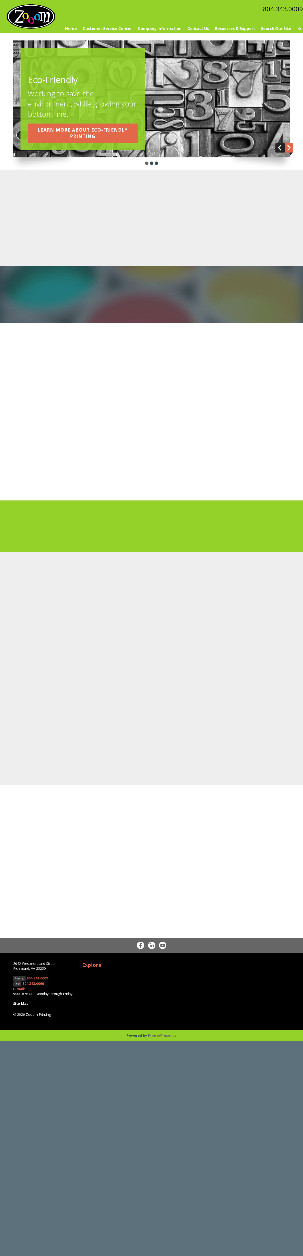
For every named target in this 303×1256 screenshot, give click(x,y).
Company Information (160, 28)
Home (71, 28)
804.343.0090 (33, 983)
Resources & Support (235, 28)
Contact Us (198, 28)
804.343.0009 (282, 8)
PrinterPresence (162, 1035)
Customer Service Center (107, 28)
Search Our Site (276, 28)
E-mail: (19, 989)
